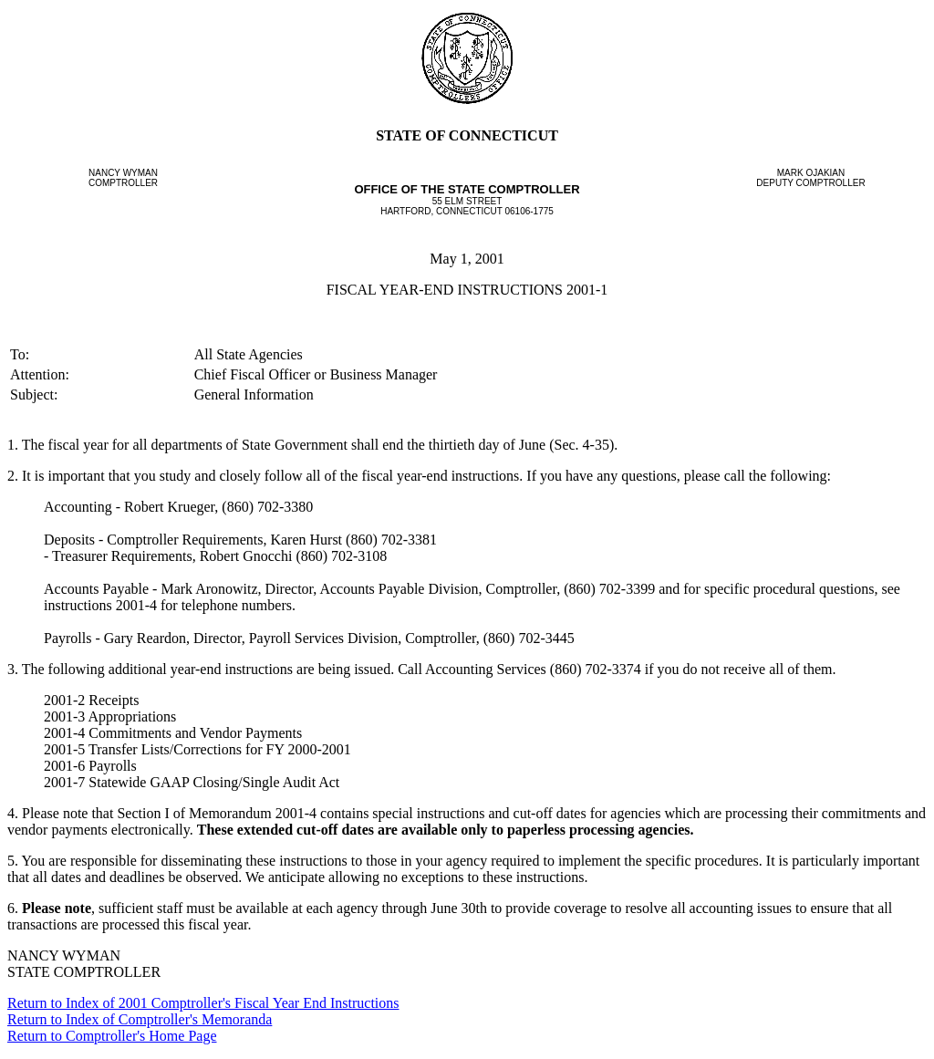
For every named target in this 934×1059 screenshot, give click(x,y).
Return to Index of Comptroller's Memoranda (139, 1019)
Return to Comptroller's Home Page (112, 1035)
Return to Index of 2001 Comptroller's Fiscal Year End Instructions (203, 1003)
